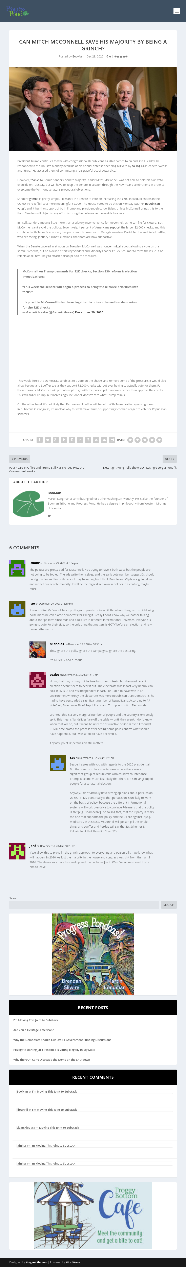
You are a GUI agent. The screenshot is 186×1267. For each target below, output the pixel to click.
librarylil (22, 1110)
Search (13, 898)
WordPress (73, 1262)
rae (32, 603)
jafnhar (21, 1145)
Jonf (32, 846)
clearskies (23, 1127)
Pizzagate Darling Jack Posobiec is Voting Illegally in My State (54, 1050)
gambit (33, 199)
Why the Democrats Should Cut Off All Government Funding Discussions (62, 1040)
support (115, 227)
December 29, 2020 (89, 312)
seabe (54, 674)
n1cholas (57, 644)
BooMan (78, 56)
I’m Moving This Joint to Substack (35, 1020)
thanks (34, 180)
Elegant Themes (36, 1262)
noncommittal (112, 246)
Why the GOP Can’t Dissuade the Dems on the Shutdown (51, 1060)
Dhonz (34, 563)
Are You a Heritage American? (33, 1030)
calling (136, 166)
